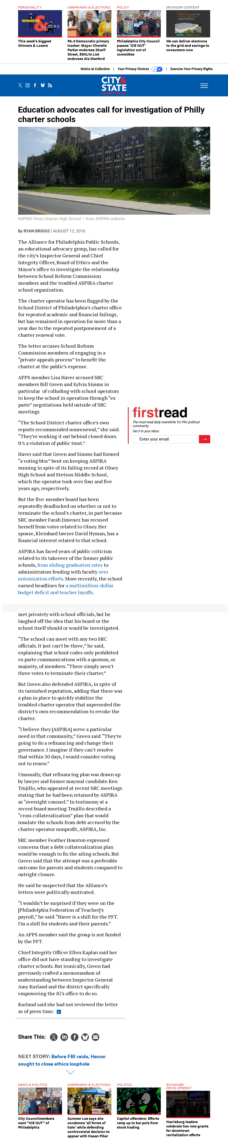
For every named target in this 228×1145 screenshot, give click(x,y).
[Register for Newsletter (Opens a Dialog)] (204, 443)
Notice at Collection (95, 73)
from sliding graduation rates (70, 569)
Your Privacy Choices (140, 73)
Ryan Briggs (37, 235)
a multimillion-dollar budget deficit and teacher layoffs (65, 593)
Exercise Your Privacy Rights (191, 73)
